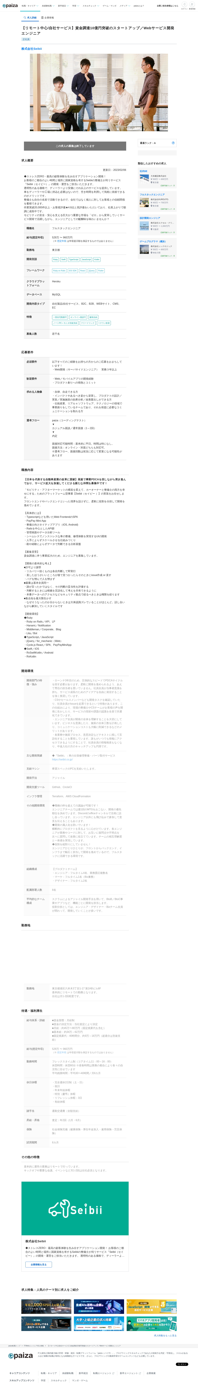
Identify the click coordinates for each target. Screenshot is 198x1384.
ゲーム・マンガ (109, 6)
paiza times (74, 1372)
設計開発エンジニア (150, 218)
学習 (43, 1365)
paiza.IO (105, 1372)
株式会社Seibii (31, 48)
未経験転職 (67, 1357)
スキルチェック (59, 1365)
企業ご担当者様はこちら (167, 6)
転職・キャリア (49, 1357)
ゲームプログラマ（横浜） (153, 241)
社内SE (143, 171)
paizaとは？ (139, 6)
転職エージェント (102, 1357)
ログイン (184, 9)
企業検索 (151, 1357)
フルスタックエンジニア (152, 194)
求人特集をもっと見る (165, 1320)
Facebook (60, 1379)
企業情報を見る (39, 1249)
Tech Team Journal (50, 1372)
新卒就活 (83, 1357)
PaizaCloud (124, 1372)
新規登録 (192, 9)
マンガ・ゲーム (80, 1365)
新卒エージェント (129, 1357)
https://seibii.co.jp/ (61, 751)
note (90, 1372)
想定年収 (60, 241)
